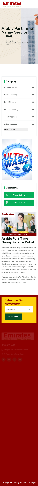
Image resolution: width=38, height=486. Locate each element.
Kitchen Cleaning (19, 109)
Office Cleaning (19, 124)
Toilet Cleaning (19, 117)
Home (8, 41)
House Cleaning (19, 95)
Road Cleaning (19, 102)
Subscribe (13, 317)
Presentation (14, 195)
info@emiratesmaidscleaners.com (14, 283)
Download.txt (15, 203)
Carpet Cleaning (19, 87)
